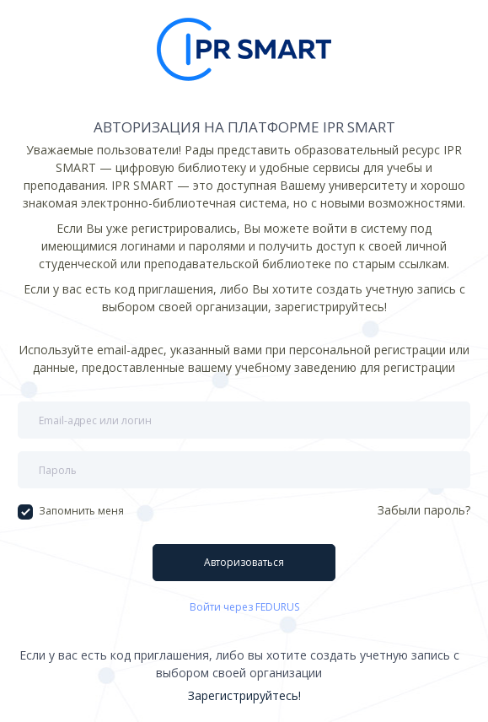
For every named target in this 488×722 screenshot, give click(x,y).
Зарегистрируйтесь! (244, 695)
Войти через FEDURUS (244, 607)
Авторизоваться (244, 562)
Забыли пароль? (424, 510)
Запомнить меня (71, 511)
